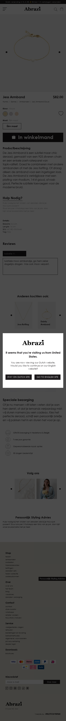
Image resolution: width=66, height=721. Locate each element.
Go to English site (47, 377)
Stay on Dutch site (18, 377)
